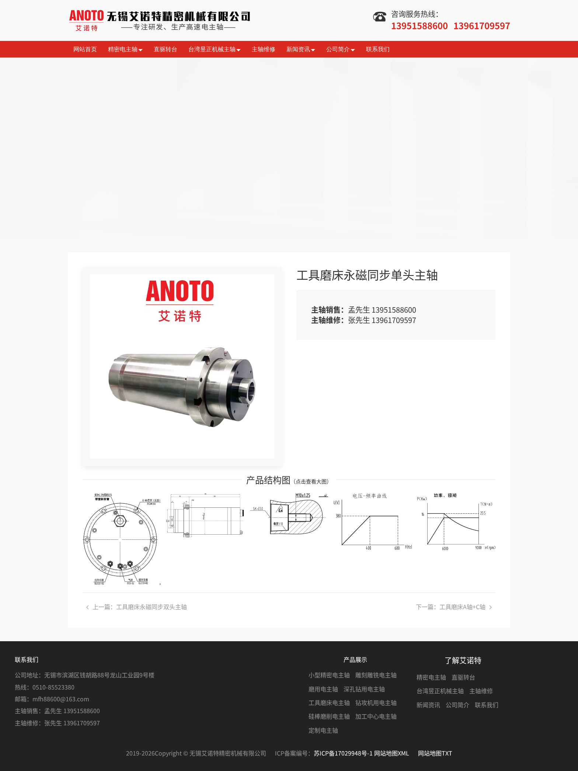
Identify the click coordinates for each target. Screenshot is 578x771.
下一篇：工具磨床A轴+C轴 (454, 606)
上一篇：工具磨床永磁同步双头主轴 (136, 606)
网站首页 (85, 49)
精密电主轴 (125, 49)
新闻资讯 (300, 49)
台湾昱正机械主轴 (214, 49)
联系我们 (378, 49)
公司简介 (340, 49)
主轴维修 (263, 49)
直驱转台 (165, 49)
